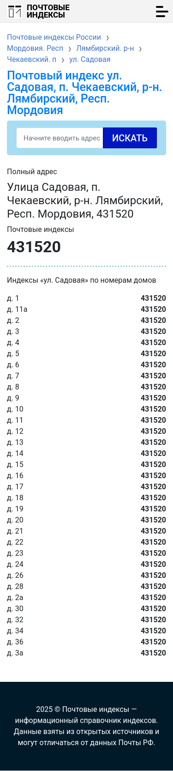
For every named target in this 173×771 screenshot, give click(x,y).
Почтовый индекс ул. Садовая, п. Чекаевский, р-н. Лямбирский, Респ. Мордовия (84, 93)
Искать (130, 138)
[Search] (86, 137)
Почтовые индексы (48, 11)
